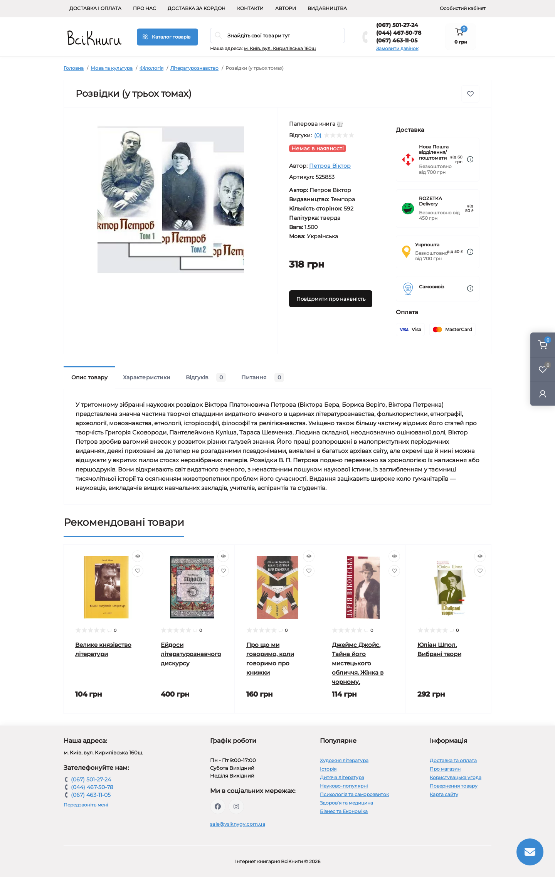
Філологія (151, 68)
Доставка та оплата (453, 760)
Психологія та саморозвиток (354, 794)
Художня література (344, 760)
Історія (328, 769)
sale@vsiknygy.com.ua (237, 824)
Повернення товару (454, 786)
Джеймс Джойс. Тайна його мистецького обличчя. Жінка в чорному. (357, 663)
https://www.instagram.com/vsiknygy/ (236, 806)
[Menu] (167, 37)
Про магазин (445, 769)
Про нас (144, 8)
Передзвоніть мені (86, 805)
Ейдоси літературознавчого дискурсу (191, 654)
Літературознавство (194, 68)
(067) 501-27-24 (397, 25)
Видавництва (327, 8)
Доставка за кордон (196, 8)
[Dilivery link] (470, 159)
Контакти (250, 8)
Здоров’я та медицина (346, 803)
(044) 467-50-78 (398, 32)
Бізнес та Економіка (344, 811)
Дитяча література (342, 777)
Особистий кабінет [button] (463, 8)
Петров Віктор (330, 165)
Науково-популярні (344, 786)
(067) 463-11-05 (396, 40)
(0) (317, 135)
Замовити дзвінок (397, 48)
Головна (74, 68)
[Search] (218, 35)
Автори (285, 8)
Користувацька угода (455, 777)
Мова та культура (112, 68)
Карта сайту (444, 794)
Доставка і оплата (95, 8)
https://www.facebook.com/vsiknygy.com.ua (218, 806)
